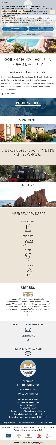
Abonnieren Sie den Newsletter (28, 324)
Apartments (28, 120)
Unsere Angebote (28, 103)
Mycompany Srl (36, 443)
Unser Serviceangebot (28, 214)
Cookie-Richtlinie (28, 389)
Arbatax (48, 77)
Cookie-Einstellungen (28, 394)
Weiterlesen (10, 93)
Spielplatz (28, 236)
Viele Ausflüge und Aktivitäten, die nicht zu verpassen (28, 153)
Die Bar (28, 250)
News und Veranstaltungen (28, 349)
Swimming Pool (28, 222)
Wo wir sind (28, 381)
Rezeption (28, 265)
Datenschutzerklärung (28, 385)
